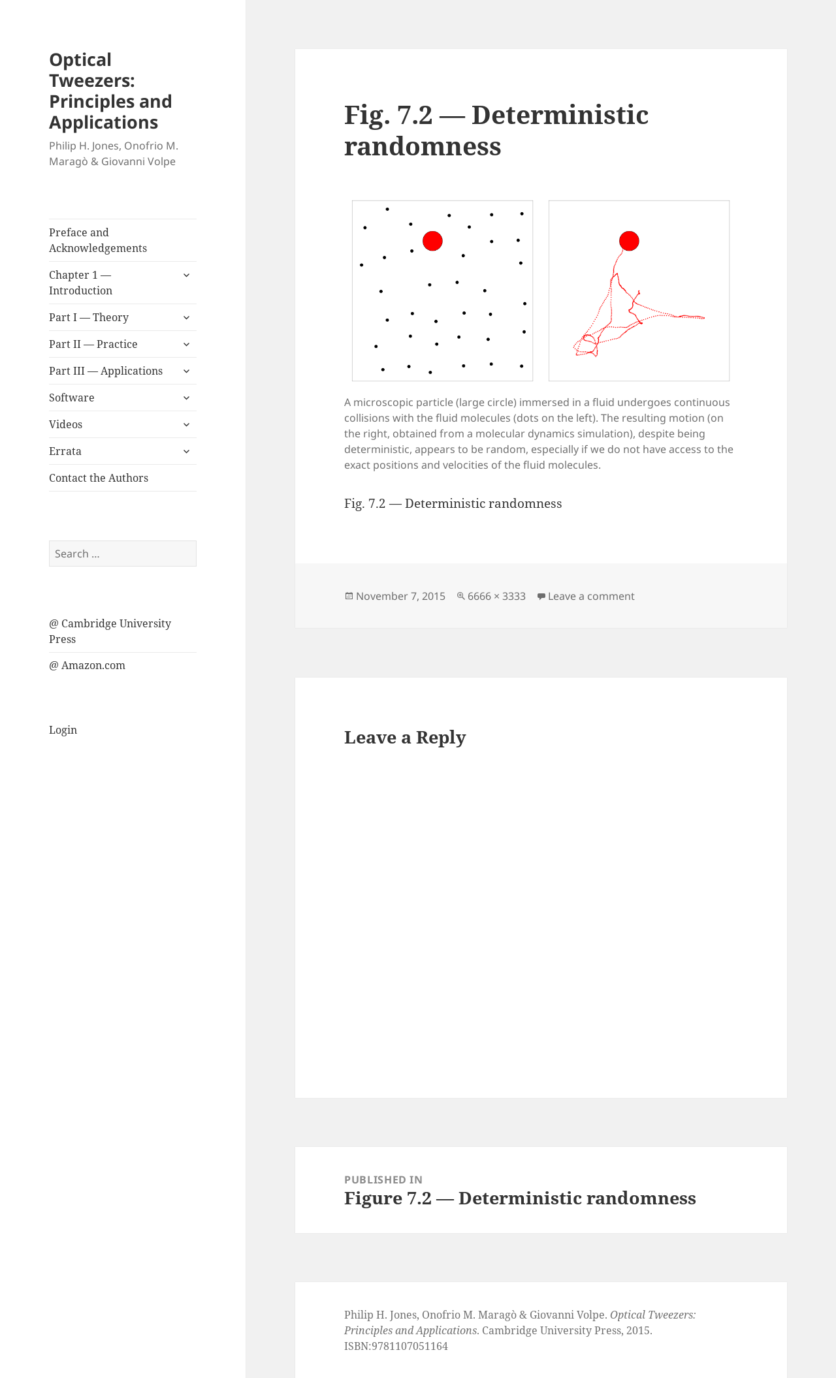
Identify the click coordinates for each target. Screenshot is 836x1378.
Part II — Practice (93, 344)
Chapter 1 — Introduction (80, 283)
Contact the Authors (98, 478)
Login (63, 730)
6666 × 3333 (497, 596)
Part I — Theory (89, 317)
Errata (65, 451)
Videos (65, 424)
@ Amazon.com (87, 665)
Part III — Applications (106, 371)
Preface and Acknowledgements (98, 240)
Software (72, 397)
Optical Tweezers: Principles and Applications (110, 90)
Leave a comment (591, 596)
